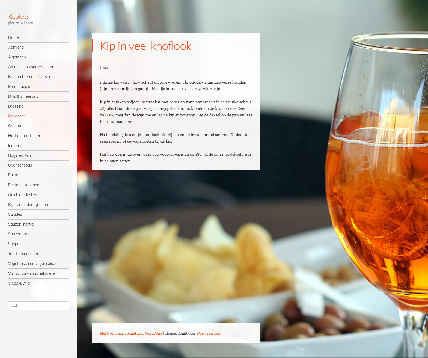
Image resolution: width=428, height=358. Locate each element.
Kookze (18, 16)
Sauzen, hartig (21, 224)
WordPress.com (209, 333)
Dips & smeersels (23, 96)
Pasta (13, 175)
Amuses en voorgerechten (31, 66)
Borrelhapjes (19, 86)
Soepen (15, 243)
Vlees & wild (19, 283)
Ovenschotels (20, 165)
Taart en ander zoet (25, 253)
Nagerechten (19, 155)
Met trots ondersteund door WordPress (131, 333)
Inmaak (14, 145)
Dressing (15, 106)
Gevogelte (17, 116)
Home (13, 37)
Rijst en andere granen (28, 204)
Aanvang (16, 47)
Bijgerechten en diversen (29, 76)
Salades (15, 214)
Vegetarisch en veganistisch (32, 263)
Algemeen (17, 57)
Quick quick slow (22, 194)
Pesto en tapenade (24, 184)
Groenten (16, 125)
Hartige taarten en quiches (32, 135)
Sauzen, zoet (19, 234)
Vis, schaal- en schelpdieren (32, 273)
